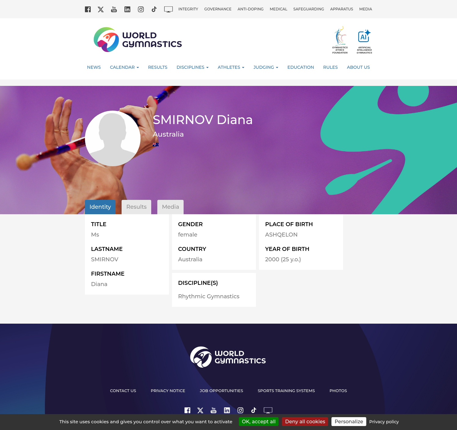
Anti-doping (251, 9)
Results (157, 67)
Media (365, 9)
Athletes (231, 67)
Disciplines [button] (193, 67)
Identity (100, 207)
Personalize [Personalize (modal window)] (349, 421)
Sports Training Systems (286, 390)
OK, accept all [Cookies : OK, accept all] (259, 421)
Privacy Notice (168, 390)
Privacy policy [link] (384, 421)
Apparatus (341, 9)
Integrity (188, 9)
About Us (358, 67)
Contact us (123, 390)
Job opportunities (221, 390)
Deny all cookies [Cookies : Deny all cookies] (305, 421)
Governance (218, 9)
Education (300, 67)
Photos (338, 390)
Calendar (124, 67)
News (94, 67)
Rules (330, 67)
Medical (278, 9)
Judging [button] (266, 67)
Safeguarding (308, 9)
